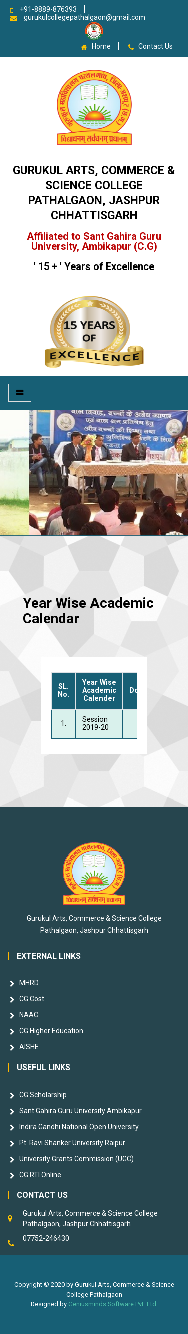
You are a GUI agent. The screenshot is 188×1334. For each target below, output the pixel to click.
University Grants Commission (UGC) (76, 1159)
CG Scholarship (43, 1095)
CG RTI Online (40, 1175)
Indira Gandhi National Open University (79, 1127)
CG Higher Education (51, 1031)
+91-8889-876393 (48, 9)
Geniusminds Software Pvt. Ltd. (113, 1304)
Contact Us (155, 46)
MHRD (29, 983)
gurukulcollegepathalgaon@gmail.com (84, 17)
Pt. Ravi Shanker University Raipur (72, 1143)
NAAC (28, 1015)
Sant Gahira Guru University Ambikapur (80, 1111)
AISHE (29, 1047)
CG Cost (31, 999)
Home (101, 46)
